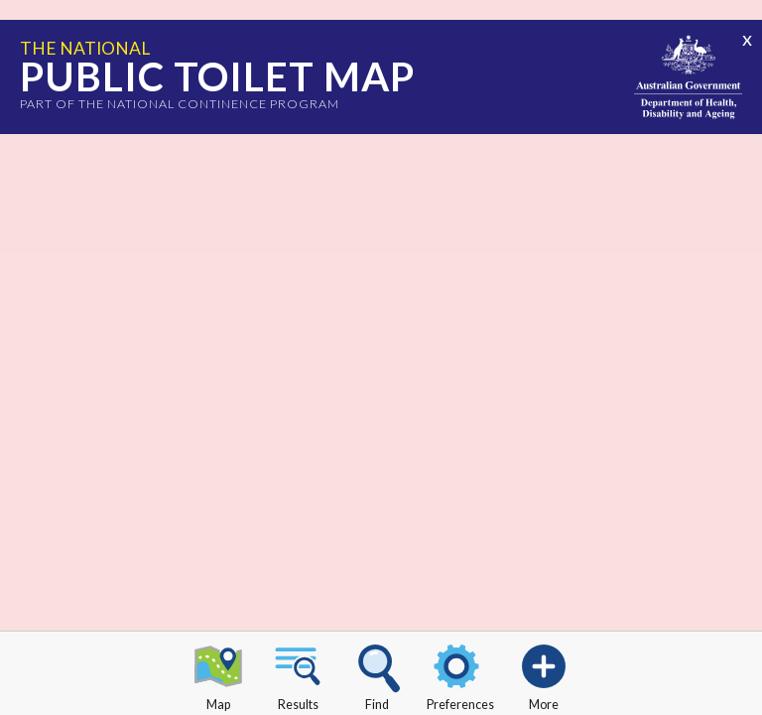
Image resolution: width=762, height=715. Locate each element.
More (543, 674)
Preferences (460, 674)
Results (297, 674)
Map (218, 674)
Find (377, 674)
